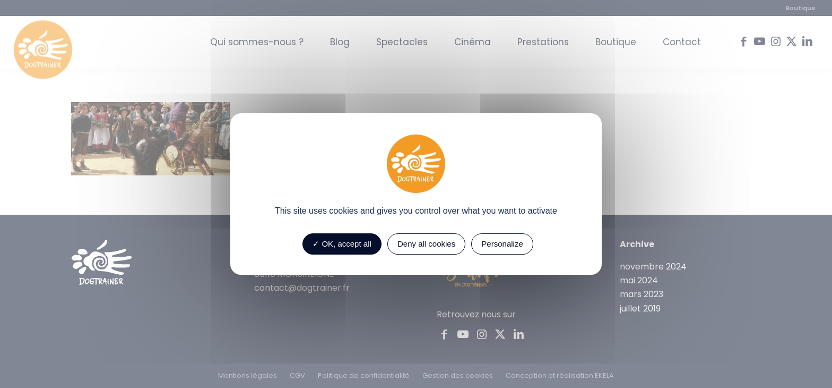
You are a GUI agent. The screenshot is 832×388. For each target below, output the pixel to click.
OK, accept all (342, 243)
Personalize (502, 243)
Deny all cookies (426, 243)
